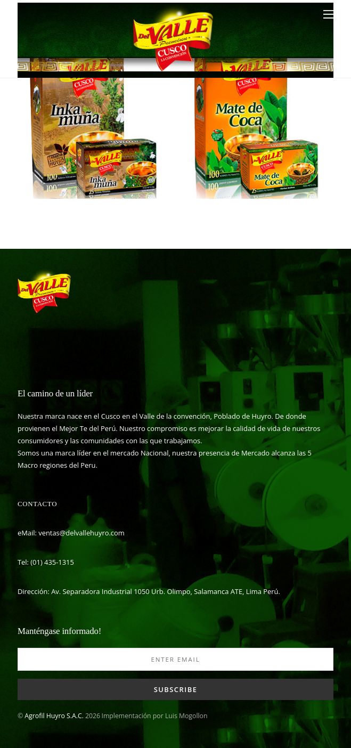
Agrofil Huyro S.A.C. (54, 715)
